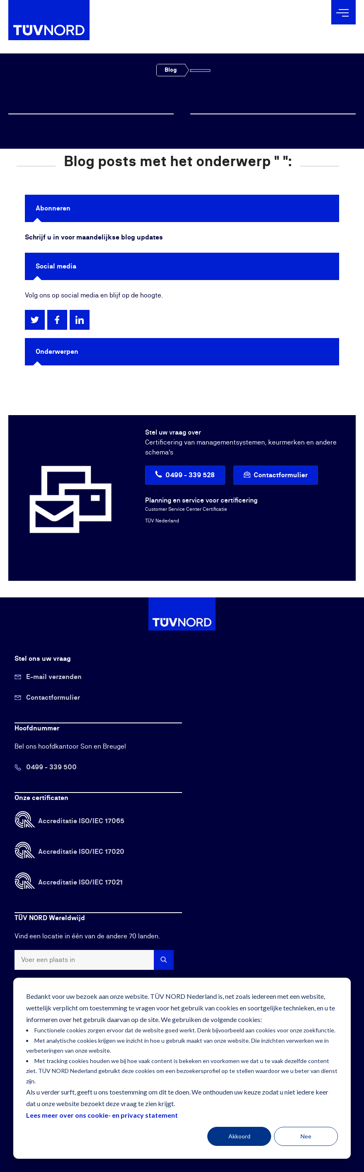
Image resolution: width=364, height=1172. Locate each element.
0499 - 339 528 (190, 475)
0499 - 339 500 (51, 767)
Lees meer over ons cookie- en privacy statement (102, 1115)
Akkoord (239, 1136)
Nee (306, 1136)
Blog (171, 70)
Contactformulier (281, 475)
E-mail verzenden (54, 677)
